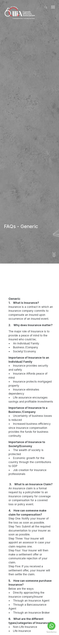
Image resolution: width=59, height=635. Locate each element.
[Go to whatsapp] (51, 626)
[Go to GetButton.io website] (51, 632)
